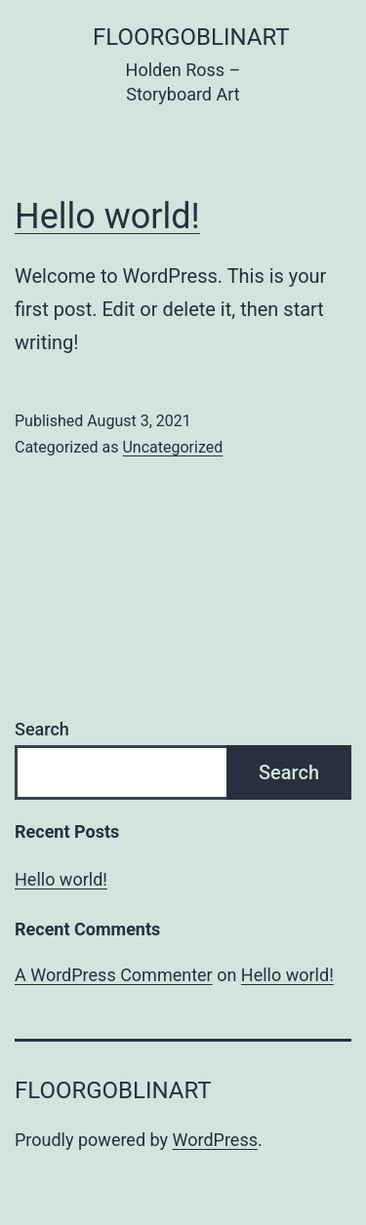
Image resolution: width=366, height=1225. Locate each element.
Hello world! (107, 216)
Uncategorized (172, 447)
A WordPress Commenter (114, 975)
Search (42, 729)
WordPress (215, 1139)
